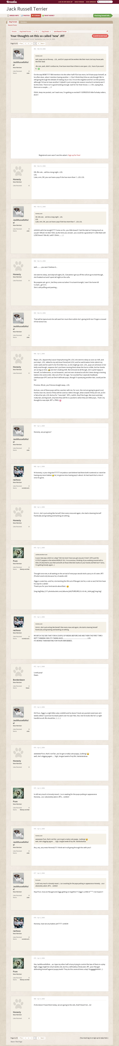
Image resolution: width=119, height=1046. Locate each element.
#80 (35, 999)
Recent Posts (12, 25)
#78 (35, 918)
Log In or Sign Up (65, 2)
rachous (17, 480)
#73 (35, 707)
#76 (35, 829)
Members (24, 22)
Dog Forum (79, 2)
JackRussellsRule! (20, 63)
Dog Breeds (91, 2)
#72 (35, 667)
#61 (35, 49)
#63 (35, 207)
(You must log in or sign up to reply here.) (94, 1038)
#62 (35, 166)
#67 (35, 426)
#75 (35, 788)
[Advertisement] (59, 136)
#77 (35, 873)
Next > (43, 44)
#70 (35, 548)
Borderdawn (19, 680)
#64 (35, 261)
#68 (35, 467)
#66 (35, 354)
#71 (35, 617)
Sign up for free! (74, 155)
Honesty (17, 179)
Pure (15, 561)
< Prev (21, 44)
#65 (35, 313)
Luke (43, 39)
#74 (35, 748)
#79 (35, 958)
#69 (35, 507)
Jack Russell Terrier (27, 39)
